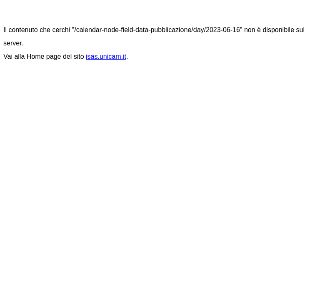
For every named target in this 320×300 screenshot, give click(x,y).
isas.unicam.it (106, 56)
